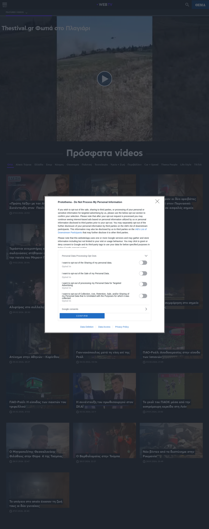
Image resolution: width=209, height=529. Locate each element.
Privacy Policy (122, 327)
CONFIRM (82, 316)
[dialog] (104, 264)
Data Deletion (87, 327)
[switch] (143, 263)
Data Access (104, 327)
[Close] (158, 202)
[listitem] (104, 255)
